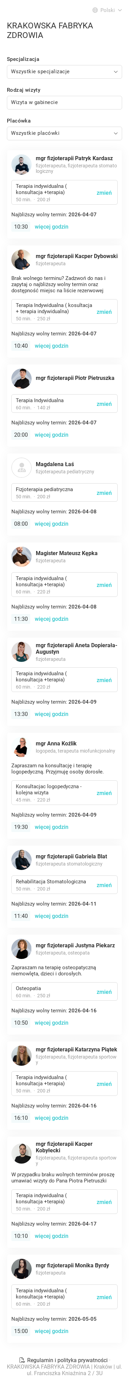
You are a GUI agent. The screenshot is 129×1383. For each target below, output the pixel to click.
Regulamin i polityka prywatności (64, 1360)
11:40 (21, 916)
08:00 (21, 524)
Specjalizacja (23, 59)
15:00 (21, 1331)
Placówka (19, 121)
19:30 (21, 827)
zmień (104, 193)
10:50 (21, 1023)
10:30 (21, 226)
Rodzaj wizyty (23, 90)
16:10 (21, 1118)
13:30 (21, 714)
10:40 (21, 346)
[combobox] (64, 72)
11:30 (21, 619)
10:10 (21, 1236)
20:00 (21, 435)
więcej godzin (51, 226)
